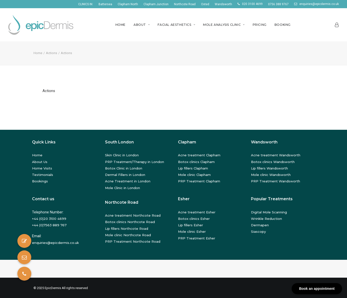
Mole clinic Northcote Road (128, 235)
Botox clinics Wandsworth (273, 162)
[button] (24, 274)
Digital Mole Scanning (269, 212)
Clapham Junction (156, 4)
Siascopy (258, 231)
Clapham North (128, 4)
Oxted (205, 4)
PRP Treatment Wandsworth (275, 181)
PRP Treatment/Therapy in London (134, 162)
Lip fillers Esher (190, 225)
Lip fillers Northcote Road (126, 229)
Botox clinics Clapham (196, 162)
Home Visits (42, 168)
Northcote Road (185, 4)
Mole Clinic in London (122, 188)
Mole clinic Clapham (194, 175)
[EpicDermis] (41, 25)
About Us (39, 162)
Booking (283, 25)
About (142, 25)
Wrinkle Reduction (266, 219)
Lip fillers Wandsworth (269, 168)
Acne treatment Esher (196, 212)
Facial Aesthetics (176, 25)
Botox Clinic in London (123, 168)
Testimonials (42, 175)
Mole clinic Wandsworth (271, 175)
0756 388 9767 (278, 4)
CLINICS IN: (85, 4)
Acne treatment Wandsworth (275, 155)
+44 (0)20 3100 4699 (49, 219)
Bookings (40, 181)
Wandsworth (223, 4)
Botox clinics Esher (194, 219)
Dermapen (260, 225)
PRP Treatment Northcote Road (132, 241)
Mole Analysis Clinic (223, 25)
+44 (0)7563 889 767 (49, 225)
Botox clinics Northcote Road (130, 222)
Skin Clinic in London (122, 155)
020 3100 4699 (252, 4)
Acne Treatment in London (127, 181)
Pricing (260, 25)
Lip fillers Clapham (193, 168)
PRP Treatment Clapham (199, 181)
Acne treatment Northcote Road (133, 215)
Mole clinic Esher (192, 231)
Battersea (105, 4)
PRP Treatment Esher (196, 238)
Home (120, 25)
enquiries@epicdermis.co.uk (319, 4)
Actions (51, 53)
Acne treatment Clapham (199, 155)
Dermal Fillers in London (125, 175)
